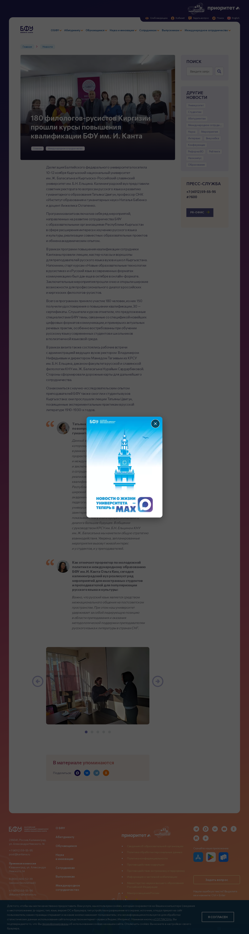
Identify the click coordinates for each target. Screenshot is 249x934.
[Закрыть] (155, 424)
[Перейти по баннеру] (125, 467)
